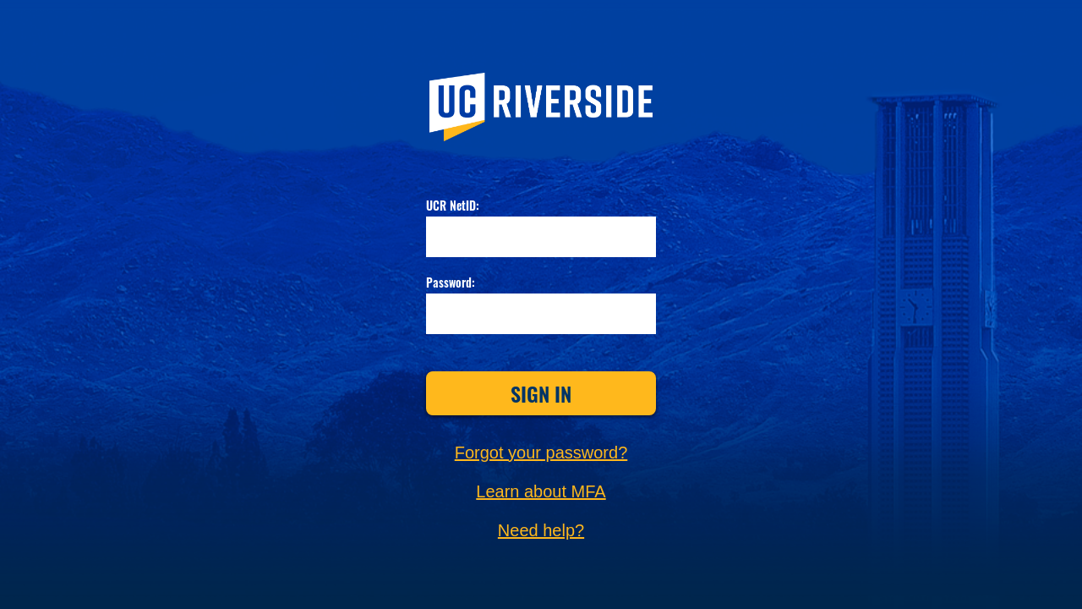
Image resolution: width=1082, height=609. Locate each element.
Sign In (541, 393)
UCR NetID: (452, 206)
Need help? (541, 530)
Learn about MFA (540, 491)
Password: (450, 283)
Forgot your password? (541, 452)
